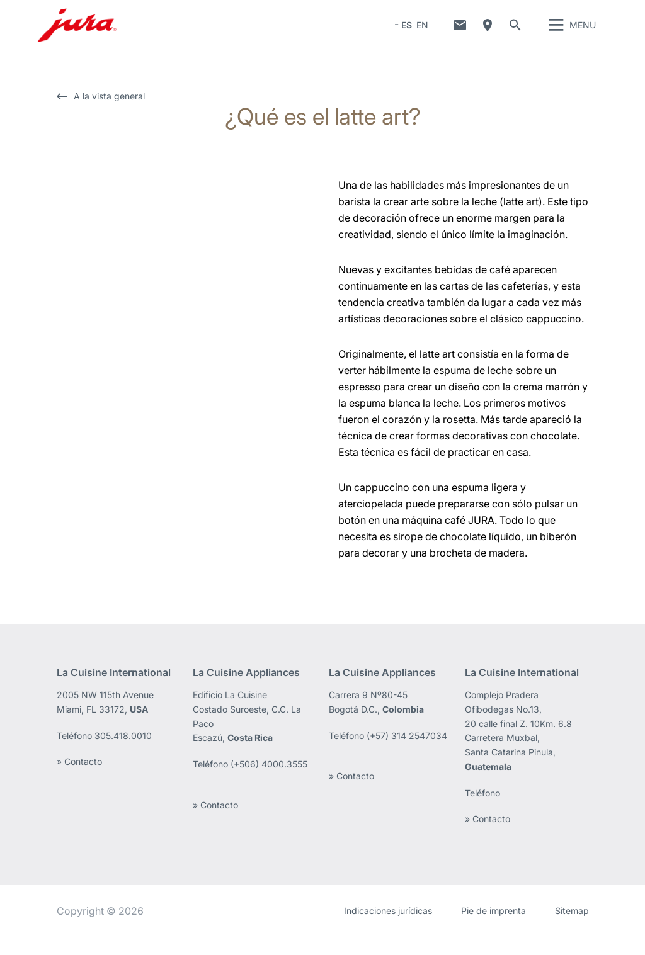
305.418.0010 (123, 754)
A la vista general (109, 115)
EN (422, 34)
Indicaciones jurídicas (388, 929)
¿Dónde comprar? (487, 34)
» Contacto (79, 780)
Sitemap (572, 929)
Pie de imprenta (493, 929)
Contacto (459, 34)
